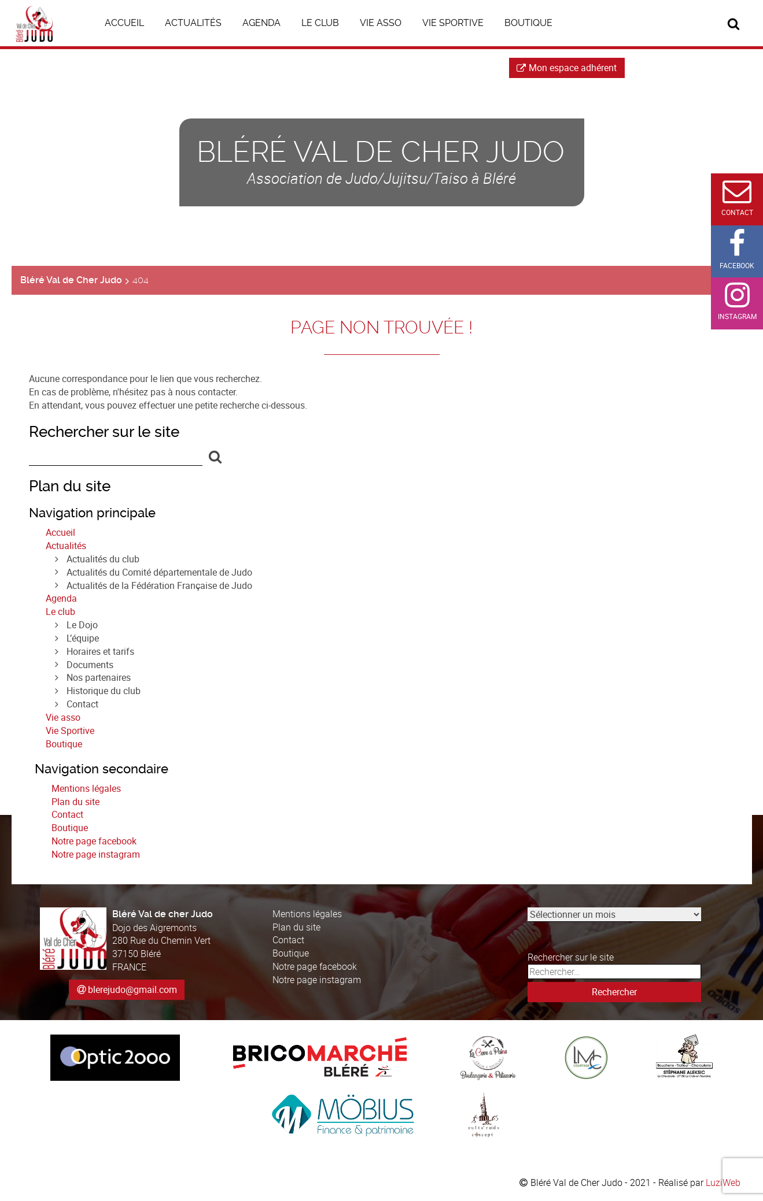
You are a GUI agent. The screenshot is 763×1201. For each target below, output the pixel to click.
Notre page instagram (95, 854)
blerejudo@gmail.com (132, 989)
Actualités (66, 545)
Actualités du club (103, 559)
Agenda (61, 598)
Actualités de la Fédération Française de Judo (159, 585)
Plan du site (75, 801)
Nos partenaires (99, 677)
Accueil (60, 532)
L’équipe (83, 638)
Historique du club (104, 690)
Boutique (64, 743)
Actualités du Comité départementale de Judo (159, 572)
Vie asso (63, 717)
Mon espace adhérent (567, 67)
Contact (82, 704)
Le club (60, 611)
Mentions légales (86, 788)
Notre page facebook (94, 841)
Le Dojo (82, 624)
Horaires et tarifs (100, 651)
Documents (90, 664)
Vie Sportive (70, 730)
